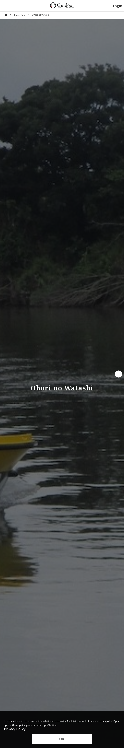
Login (117, 5)
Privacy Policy (14, 728)
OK (62, 739)
